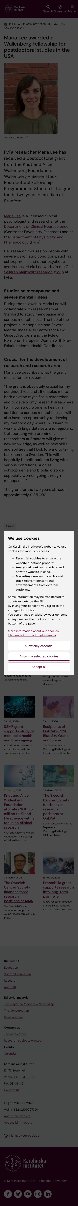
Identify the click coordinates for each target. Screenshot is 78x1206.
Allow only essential (39, 646)
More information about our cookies (33, 631)
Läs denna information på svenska (32, 635)
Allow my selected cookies (39, 656)
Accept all (39, 667)
